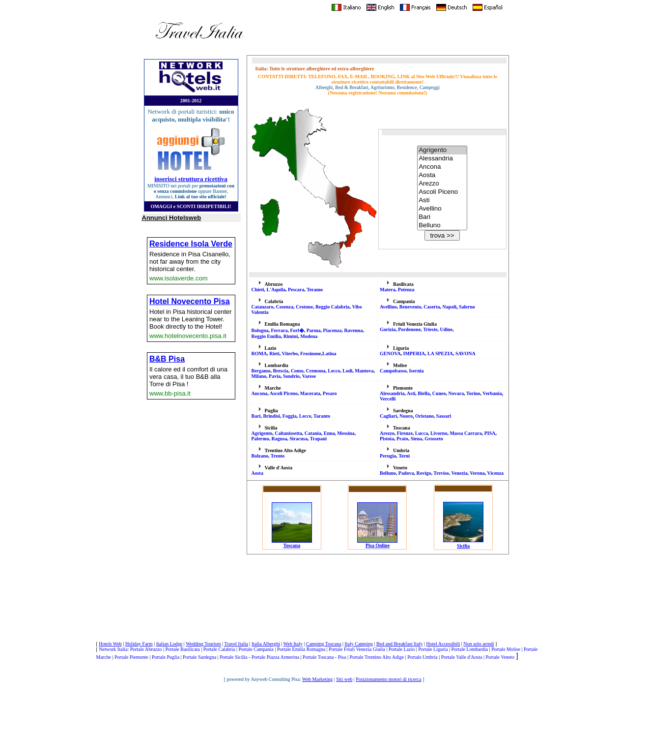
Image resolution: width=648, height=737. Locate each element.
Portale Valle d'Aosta (461, 657)
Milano (259, 376)
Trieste (430, 329)
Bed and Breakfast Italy (399, 643)
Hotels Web (110, 643)
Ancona (442, 167)
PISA (490, 433)
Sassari (443, 416)
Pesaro (330, 393)
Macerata (310, 393)
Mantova (364, 370)
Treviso (441, 473)
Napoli (449, 306)
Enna (329, 433)
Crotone (304, 306)
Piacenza (332, 330)
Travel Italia (236, 643)
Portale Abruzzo (146, 649)
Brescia (280, 370)
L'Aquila (276, 289)
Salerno (467, 306)
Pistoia (387, 438)
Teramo (315, 289)
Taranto (321, 416)
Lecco (334, 370)
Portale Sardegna (199, 657)
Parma (314, 330)
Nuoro (406, 416)
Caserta (431, 306)
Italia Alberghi (266, 643)
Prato (402, 438)
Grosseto (433, 438)
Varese (309, 376)
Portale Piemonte (131, 657)
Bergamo (261, 370)
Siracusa (298, 438)
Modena (308, 336)
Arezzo (442, 184)
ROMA (259, 353)
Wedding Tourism (203, 643)
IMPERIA (414, 353)
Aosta (442, 175)
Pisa (342, 657)
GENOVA (390, 353)
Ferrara (279, 330)
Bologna (260, 330)
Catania (313, 433)
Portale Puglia (165, 657)
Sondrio (291, 376)
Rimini (290, 336)
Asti (442, 200)
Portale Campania (255, 649)
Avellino (442, 209)
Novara (456, 393)
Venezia (459, 473)
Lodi (347, 370)
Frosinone (310, 353)
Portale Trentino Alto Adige (376, 657)
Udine (446, 329)
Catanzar (263, 306)
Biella (423, 393)
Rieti (274, 353)
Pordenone (409, 329)
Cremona (315, 370)
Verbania (492, 393)
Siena (416, 438)
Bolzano (260, 456)
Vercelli (387, 398)
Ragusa (279, 438)
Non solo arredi (478, 643)
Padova (406, 473)
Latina (329, 353)
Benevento (410, 306)
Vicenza (495, 473)
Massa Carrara (465, 433)
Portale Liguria (433, 649)
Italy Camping (358, 643)
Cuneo (439, 393)
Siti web (344, 679)
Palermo (260, 438)
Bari (442, 217)
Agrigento (442, 150)
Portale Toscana (318, 657)
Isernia (416, 370)
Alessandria (442, 158)
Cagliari (388, 416)
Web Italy (293, 643)
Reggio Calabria (332, 306)
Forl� (297, 330)
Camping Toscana (323, 643)
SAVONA (465, 353)
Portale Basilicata (182, 649)
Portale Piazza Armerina (275, 657)
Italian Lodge (169, 643)
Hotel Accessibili (443, 643)
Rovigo (423, 473)
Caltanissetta (288, 433)
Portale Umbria (422, 657)
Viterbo (290, 353)
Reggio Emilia (266, 336)
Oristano (424, 416)
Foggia (289, 416)
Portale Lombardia (469, 649)
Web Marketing (317, 679)
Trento (278, 456)
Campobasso (393, 370)
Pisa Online (377, 543)
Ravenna (353, 330)
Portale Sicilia (233, 657)
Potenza (406, 289)
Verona (477, 473)
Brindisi (271, 416)
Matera (387, 289)
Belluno (442, 225)
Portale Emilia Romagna (301, 649)
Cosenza (285, 306)
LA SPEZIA (440, 353)
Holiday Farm (139, 643)
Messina (346, 433)
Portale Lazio (402, 649)
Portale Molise (505, 649)
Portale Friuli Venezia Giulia (357, 649)
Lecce (305, 416)
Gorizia (387, 329)
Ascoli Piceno (442, 192)
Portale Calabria (219, 649)
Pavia (275, 376)
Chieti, (259, 289)
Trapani (318, 438)
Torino (473, 393)
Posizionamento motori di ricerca (388, 679)
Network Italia (113, 649)
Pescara (296, 289)
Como (297, 370)
